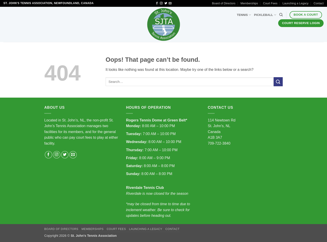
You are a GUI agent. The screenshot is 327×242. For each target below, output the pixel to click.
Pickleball (265, 15)
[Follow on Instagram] (161, 3)
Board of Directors (223, 3)
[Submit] (278, 81)
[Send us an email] (170, 3)
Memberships (249, 3)
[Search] (281, 14)
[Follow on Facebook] (157, 3)
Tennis (244, 15)
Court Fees (270, 3)
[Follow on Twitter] (165, 3)
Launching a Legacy (295, 3)
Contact (319, 3)
